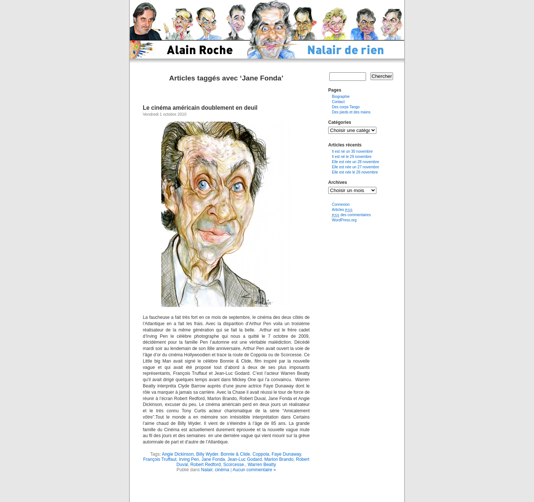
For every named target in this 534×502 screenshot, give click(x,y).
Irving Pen (189, 459)
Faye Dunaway (286, 454)
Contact (338, 102)
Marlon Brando (279, 459)
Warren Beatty (262, 464)
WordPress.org (344, 220)
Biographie (341, 97)
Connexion (341, 204)
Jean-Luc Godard (244, 459)
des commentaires (351, 215)
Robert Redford (205, 464)
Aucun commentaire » (254, 469)
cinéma (222, 469)
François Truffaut (160, 459)
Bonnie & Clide (235, 454)
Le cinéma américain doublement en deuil (200, 108)
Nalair (206, 469)
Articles (342, 210)
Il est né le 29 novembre (352, 157)
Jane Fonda (213, 459)
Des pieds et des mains (351, 112)
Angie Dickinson (178, 454)
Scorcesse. (234, 464)
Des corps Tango (346, 107)
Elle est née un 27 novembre (355, 167)
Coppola (261, 454)
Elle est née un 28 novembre (355, 162)
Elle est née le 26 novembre (355, 172)
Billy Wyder (207, 454)
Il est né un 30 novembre (352, 151)
